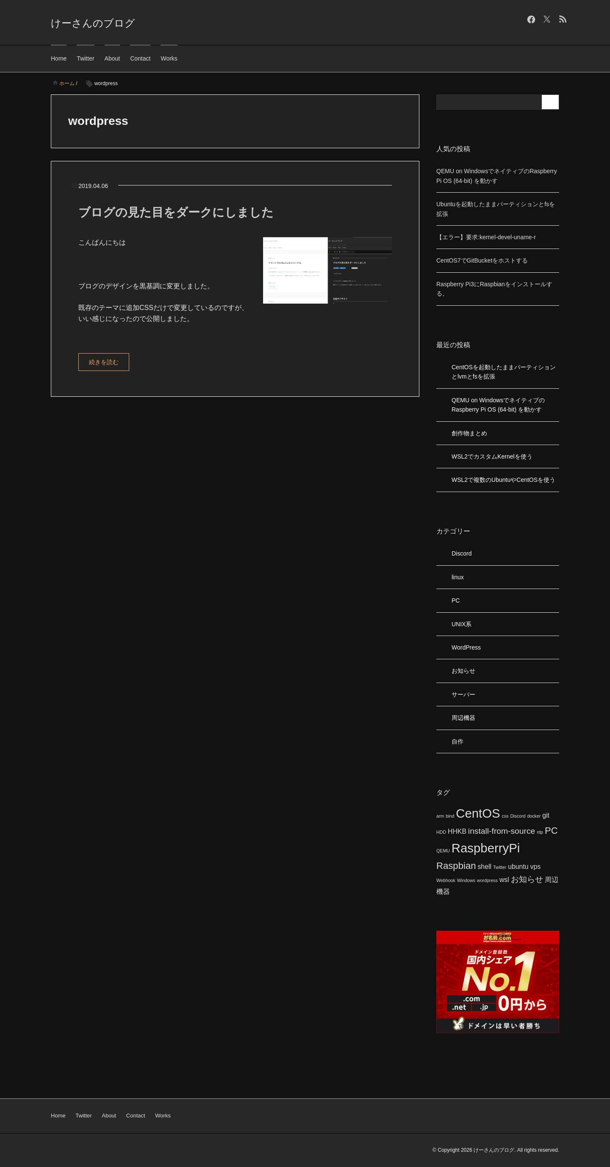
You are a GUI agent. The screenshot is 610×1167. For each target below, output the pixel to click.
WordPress (466, 647)
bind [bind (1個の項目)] (450, 816)
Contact (140, 58)
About (112, 58)
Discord (461, 553)
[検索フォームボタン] (551, 102)
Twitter (85, 58)
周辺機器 (463, 717)
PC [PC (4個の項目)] (551, 830)
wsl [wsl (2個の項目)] (504, 879)
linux (458, 577)
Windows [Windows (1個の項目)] (466, 880)
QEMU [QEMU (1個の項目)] (443, 850)
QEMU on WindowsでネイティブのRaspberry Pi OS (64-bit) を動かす (498, 405)
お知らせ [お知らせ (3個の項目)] (527, 879)
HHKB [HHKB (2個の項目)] (457, 831)
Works (169, 58)
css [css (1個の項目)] (505, 816)
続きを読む (104, 362)
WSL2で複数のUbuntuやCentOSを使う (503, 479)
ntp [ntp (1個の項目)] (540, 832)
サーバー (463, 694)
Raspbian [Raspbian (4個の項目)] (456, 865)
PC (456, 600)
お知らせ (463, 670)
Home (59, 58)
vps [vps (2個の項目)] (535, 866)
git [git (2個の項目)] (545, 815)
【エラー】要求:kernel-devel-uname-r (486, 237)
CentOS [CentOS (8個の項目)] (478, 813)
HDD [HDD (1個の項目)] (441, 832)
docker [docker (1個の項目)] (534, 816)
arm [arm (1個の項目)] (440, 816)
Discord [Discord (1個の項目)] (517, 816)
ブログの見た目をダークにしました (176, 212)
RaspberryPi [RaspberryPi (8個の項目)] (486, 848)
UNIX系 (461, 624)
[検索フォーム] (489, 102)
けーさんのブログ (93, 23)
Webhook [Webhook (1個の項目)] (445, 880)
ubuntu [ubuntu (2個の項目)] (518, 866)
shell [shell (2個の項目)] (484, 866)
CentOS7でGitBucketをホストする (482, 260)
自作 (457, 741)
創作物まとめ (469, 433)
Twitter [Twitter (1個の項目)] (499, 867)
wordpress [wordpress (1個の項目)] (487, 880)
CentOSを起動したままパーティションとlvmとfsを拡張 (504, 372)
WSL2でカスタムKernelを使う (492, 456)
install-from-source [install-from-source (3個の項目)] (501, 831)
